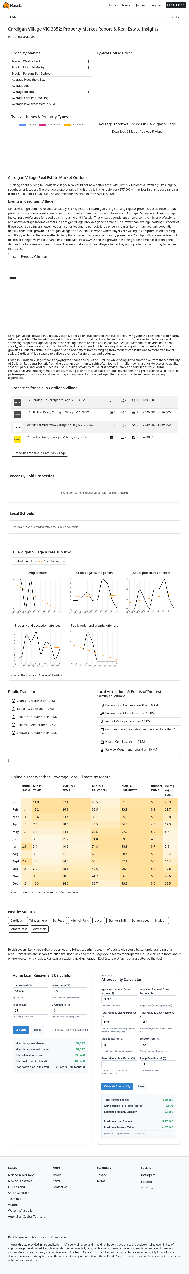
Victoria (13, 1205)
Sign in (156, 5)
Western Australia (20, 1211)
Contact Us (59, 1187)
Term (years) (31, 1011)
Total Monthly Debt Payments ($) (158, 1022)
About (56, 1175)
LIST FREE (175, 5)
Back (13, 16)
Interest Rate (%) (158, 1045)
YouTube (147, 1188)
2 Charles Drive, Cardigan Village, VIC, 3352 (57, 437)
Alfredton (39, 929)
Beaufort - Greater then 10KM (34, 717)
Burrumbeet (140, 920)
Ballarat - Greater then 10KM (33, 725)
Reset (37, 1029)
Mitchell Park (80, 920)
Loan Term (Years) (119, 1045)
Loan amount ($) (31, 991)
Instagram (148, 1175)
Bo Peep (58, 920)
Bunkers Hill (117, 920)
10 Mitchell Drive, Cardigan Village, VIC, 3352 (58, 412)
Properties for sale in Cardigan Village (40, 453)
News (126, 5)
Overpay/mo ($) (70, 1011)
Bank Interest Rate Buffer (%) (119, 1066)
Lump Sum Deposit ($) (158, 1064)
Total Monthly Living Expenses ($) (119, 1022)
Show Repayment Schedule (70, 1029)
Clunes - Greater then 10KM (33, 701)
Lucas (99, 920)
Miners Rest (19, 929)
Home (112, 5)
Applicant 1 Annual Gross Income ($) (119, 997)
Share (175, 16)
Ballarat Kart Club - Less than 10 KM (127, 713)
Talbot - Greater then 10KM (32, 709)
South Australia (18, 1193)
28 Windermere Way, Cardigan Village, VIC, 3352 (60, 425)
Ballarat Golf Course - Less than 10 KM (129, 705)
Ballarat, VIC (26, 37)
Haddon (160, 920)
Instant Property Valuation (29, 257)
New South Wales (20, 1181)
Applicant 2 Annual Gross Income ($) (158, 997)
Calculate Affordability (117, 1086)
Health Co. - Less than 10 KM (122, 742)
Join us (141, 5)
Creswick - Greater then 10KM (34, 733)
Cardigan (17, 920)
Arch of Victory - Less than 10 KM (125, 721)
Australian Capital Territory (26, 1216)
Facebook (147, 1182)
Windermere (38, 920)
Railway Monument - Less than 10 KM (128, 750)
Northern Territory (21, 1175)
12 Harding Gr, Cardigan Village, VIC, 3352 (56, 400)
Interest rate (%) (70, 991)
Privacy (101, 1175)
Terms (101, 1181)
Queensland (16, 1187)
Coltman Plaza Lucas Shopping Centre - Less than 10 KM (139, 731)
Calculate (21, 1029)
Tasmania (14, 1199)
